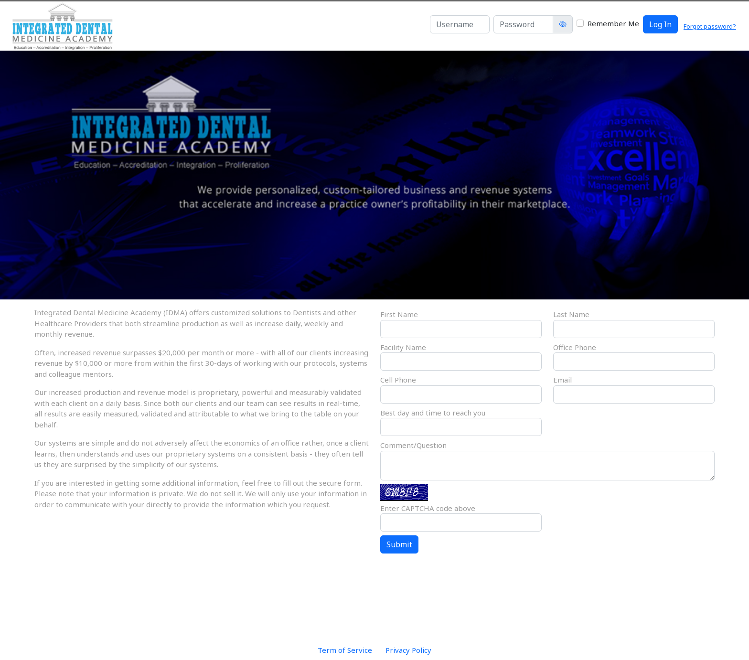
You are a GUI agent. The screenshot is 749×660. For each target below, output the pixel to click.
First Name (399, 314)
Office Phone (574, 347)
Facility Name (403, 347)
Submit (399, 544)
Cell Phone (398, 379)
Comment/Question (413, 445)
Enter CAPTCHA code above (427, 508)
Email (562, 379)
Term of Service (345, 650)
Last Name (571, 314)
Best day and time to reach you (432, 412)
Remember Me (613, 23)
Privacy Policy (408, 650)
